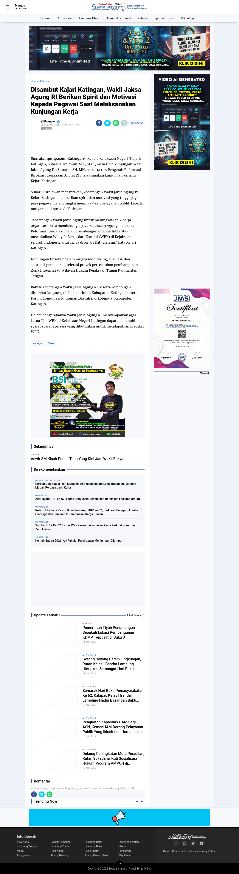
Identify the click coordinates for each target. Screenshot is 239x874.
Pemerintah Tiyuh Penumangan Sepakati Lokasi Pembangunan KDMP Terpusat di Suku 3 (109, 632)
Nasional (45, 18)
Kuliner (142, 18)
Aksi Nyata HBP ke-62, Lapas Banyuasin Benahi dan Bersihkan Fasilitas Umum (87, 499)
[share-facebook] (99, 123)
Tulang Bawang (60, 855)
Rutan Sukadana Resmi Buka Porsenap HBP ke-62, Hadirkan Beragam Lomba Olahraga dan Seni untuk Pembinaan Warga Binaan (86, 512)
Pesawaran (57, 850)
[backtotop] (119, 864)
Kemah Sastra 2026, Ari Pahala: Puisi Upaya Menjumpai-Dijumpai (78, 540)
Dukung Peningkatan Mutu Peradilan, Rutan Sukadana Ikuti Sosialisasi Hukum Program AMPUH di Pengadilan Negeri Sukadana (113, 758)
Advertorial (65, 18)
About (166, 851)
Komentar (137, 123)
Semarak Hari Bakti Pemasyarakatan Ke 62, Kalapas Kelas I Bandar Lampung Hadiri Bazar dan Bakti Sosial (113, 695)
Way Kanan (125, 855)
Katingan (38, 343)
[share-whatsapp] (116, 123)
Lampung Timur (60, 846)
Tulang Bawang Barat (97, 855)
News (51, 343)
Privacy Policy (207, 851)
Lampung (90, 655)
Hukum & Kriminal (118, 18)
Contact (176, 851)
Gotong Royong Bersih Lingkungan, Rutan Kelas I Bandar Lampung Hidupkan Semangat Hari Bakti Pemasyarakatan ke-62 (112, 664)
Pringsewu (125, 850)
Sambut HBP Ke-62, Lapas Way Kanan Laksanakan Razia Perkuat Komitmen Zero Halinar (85, 527)
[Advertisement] (88, 581)
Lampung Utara (89, 18)
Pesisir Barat (92, 850)
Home (34, 81)
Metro (20, 850)
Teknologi (187, 18)
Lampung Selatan (129, 841)
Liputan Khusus (164, 18)
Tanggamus (24, 855)
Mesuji (122, 846)
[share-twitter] (107, 123)
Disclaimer (190, 851)
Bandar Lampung (61, 841)
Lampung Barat (93, 841)
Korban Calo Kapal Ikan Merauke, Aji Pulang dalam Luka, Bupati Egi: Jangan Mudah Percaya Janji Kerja (85, 485)
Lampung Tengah (27, 846)
